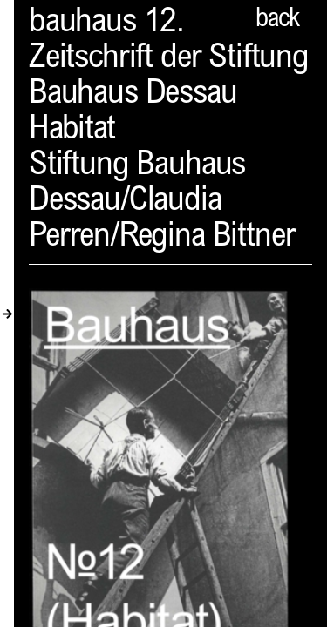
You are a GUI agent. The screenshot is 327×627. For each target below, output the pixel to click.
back (277, 20)
